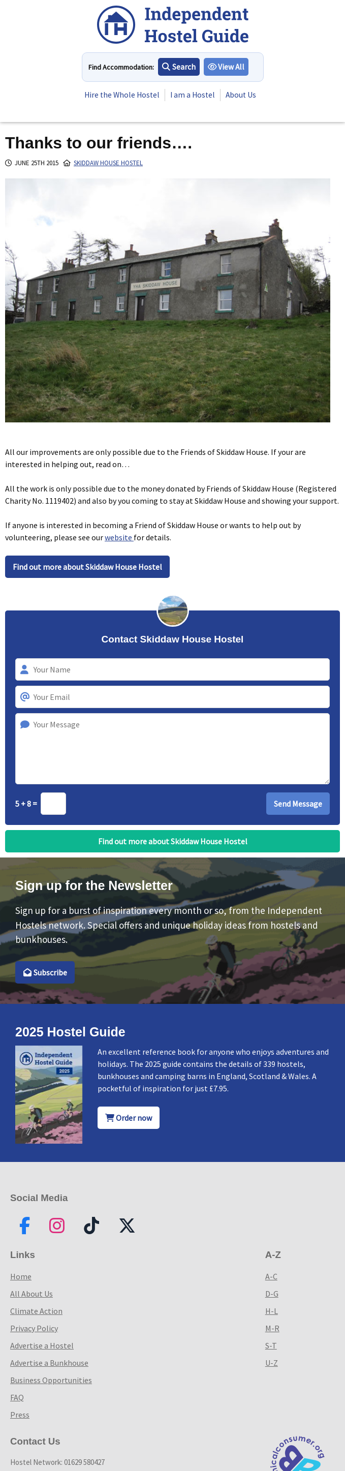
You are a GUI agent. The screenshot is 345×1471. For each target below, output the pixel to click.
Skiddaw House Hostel (108, 163)
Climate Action (36, 1311)
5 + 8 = (27, 804)
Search (179, 67)
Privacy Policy (34, 1328)
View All (226, 67)
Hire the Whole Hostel (123, 89)
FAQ (17, 1397)
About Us (104, 101)
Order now (128, 1118)
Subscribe (45, 972)
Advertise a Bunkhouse (49, 1363)
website (119, 537)
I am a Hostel (195, 89)
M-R (272, 1328)
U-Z (271, 1363)
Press (19, 1414)
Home (21, 1276)
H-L (271, 1311)
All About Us (31, 1294)
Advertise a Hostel (42, 1345)
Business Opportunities (51, 1380)
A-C (271, 1276)
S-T (271, 1345)
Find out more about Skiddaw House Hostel (87, 567)
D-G (271, 1294)
